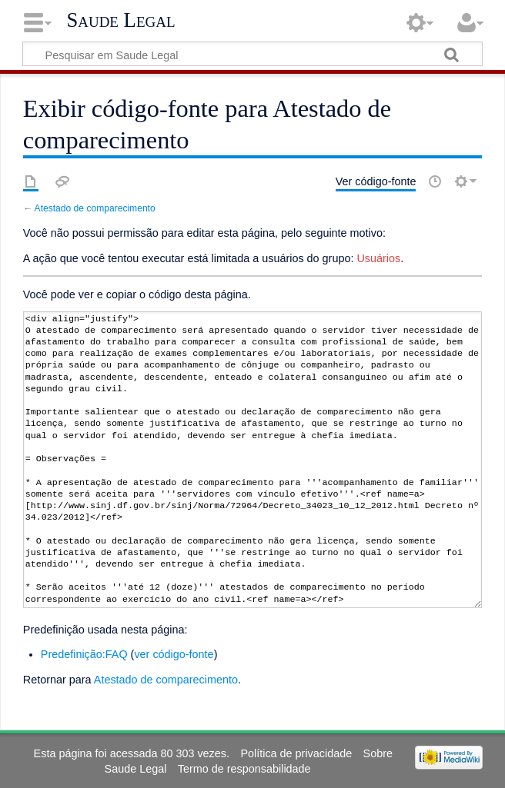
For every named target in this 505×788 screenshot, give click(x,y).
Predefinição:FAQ (84, 654)
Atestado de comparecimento (95, 208)
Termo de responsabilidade (244, 769)
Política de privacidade (296, 753)
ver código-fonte (173, 654)
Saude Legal (120, 20)
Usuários (378, 258)
